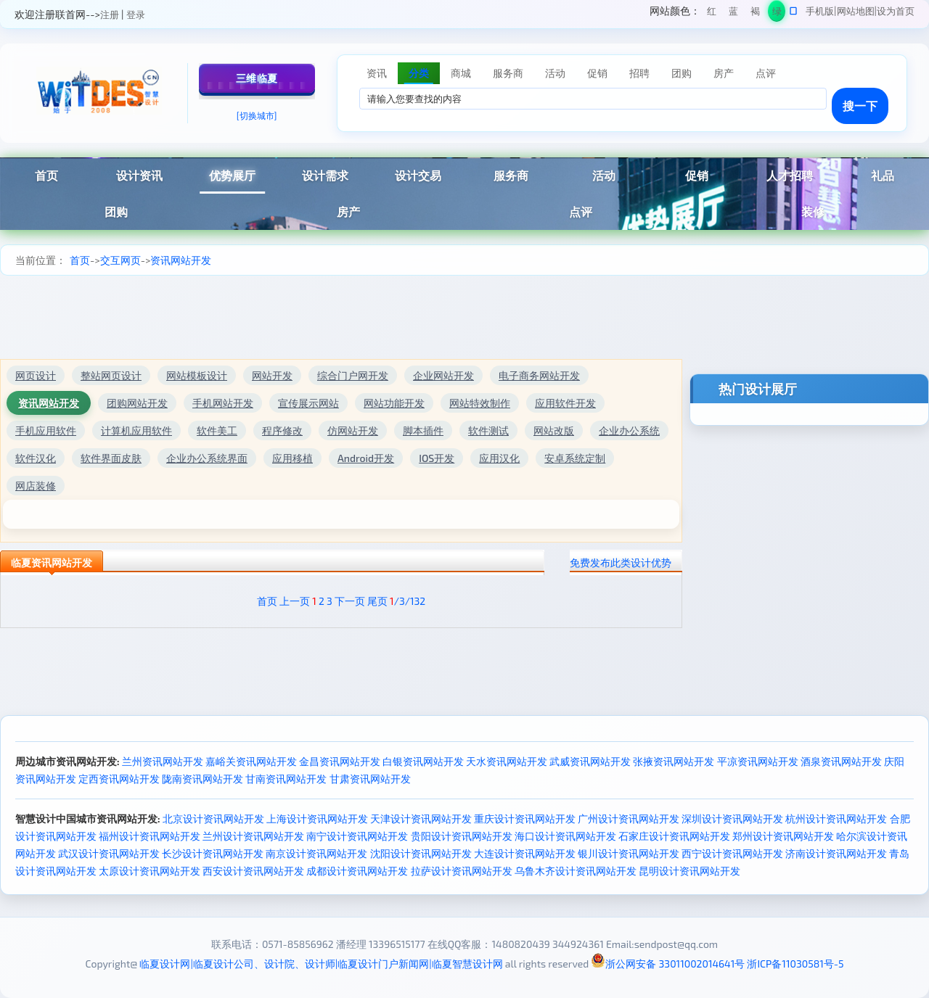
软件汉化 (35, 458)
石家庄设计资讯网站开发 (674, 836)
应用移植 (292, 458)
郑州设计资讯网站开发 (783, 836)
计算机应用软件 (136, 430)
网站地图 (856, 11)
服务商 (511, 175)
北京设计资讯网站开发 (213, 818)
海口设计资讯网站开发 (565, 836)
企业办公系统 (629, 430)
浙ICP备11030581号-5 (795, 963)
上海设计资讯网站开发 (317, 818)
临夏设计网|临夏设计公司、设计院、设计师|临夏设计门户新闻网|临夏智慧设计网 (320, 963)
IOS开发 (436, 458)
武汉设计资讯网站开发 (109, 853)
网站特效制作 (479, 403)
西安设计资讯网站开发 (253, 871)
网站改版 (553, 430)
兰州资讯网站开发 (162, 761)
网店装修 (35, 485)
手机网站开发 (222, 403)
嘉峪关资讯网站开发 (251, 761)
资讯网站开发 (180, 260)
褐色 (755, 13)
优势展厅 (232, 175)
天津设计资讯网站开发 (421, 818)
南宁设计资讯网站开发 (357, 836)
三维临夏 (257, 78)
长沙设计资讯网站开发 (212, 853)
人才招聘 (789, 175)
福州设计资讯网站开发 (149, 836)
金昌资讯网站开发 (339, 761)
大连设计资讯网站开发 (525, 853)
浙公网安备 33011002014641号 (668, 963)
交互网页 (120, 260)
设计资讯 (139, 175)
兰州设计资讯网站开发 (253, 836)
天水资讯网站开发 (506, 761)
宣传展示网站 (308, 403)
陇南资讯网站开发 (202, 778)
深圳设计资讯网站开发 (732, 818)
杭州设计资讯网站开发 (836, 818)
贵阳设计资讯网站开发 (461, 836)
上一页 (294, 601)
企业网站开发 (443, 375)
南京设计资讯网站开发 (316, 853)
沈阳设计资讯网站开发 (421, 853)
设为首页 (895, 11)
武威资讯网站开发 (590, 761)
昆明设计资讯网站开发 (689, 871)
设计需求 (325, 175)
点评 (580, 211)
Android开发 (365, 458)
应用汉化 (499, 458)
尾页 (377, 601)
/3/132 (407, 601)
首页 (46, 175)
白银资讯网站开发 (423, 761)
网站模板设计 (196, 375)
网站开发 (272, 375)
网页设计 (35, 375)
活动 (603, 175)
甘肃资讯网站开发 (370, 778)
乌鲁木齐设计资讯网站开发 (576, 871)
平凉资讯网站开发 (757, 761)
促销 (696, 175)
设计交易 (418, 175)
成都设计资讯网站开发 (357, 871)
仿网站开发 (352, 430)
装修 (812, 211)
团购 (116, 211)
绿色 (777, 13)
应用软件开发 (565, 403)
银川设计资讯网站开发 (628, 853)
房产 (348, 211)
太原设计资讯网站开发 (149, 871)
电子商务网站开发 (539, 375)
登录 (135, 14)
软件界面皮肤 (111, 458)
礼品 (882, 175)
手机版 (820, 11)
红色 (711, 13)
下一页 (350, 601)
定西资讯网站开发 (119, 778)
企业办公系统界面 (206, 458)
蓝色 (733, 13)
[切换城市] (257, 115)
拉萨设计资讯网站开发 (461, 871)
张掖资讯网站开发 (673, 761)
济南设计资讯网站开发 (836, 853)
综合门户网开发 (352, 375)
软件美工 (217, 430)
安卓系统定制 (574, 458)
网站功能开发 (394, 403)
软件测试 (488, 430)
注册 (109, 14)
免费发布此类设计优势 (620, 562)
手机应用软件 (45, 430)
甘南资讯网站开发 (286, 778)
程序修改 (282, 430)
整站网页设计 (111, 375)
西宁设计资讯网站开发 (732, 853)
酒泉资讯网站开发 (841, 761)
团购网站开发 (137, 403)
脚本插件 (423, 430)
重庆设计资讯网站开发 (525, 818)
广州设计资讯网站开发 (628, 818)
